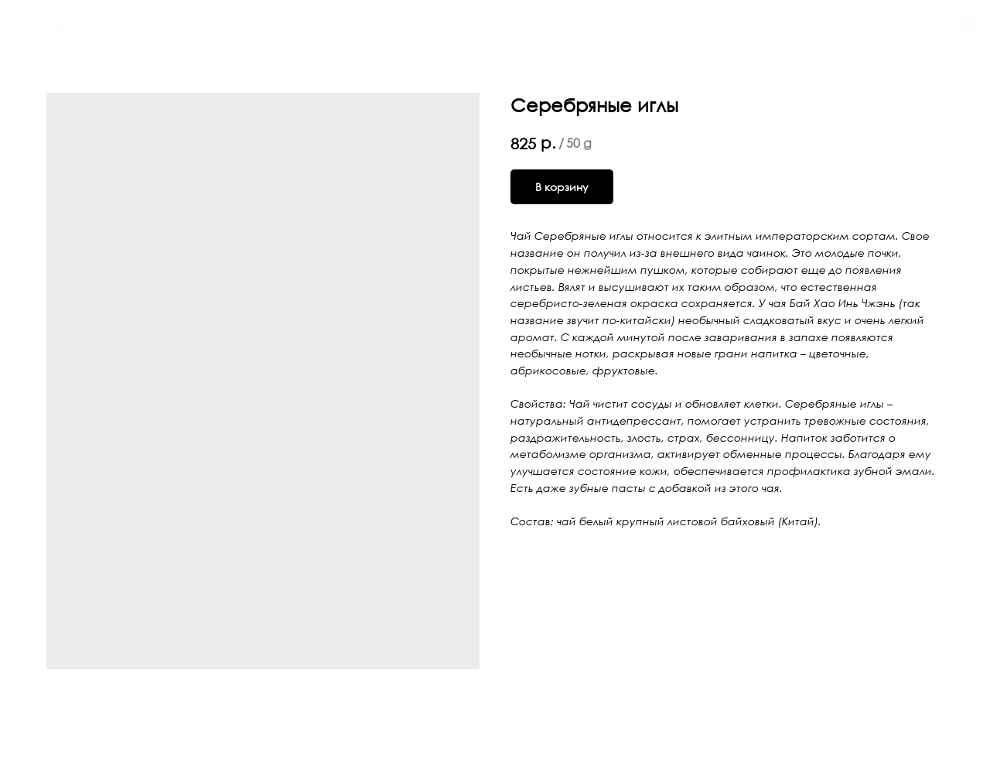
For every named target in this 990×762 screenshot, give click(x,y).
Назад (46, 23)
